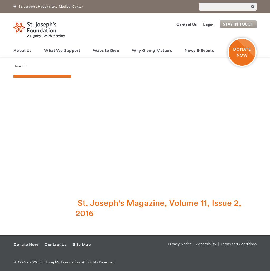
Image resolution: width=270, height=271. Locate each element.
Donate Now (25, 244)
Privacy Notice (180, 244)
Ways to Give (106, 50)
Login (208, 24)
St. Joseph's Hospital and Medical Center (50, 6)
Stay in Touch (238, 24)
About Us (22, 50)
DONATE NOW (242, 52)
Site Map (82, 244)
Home (18, 66)
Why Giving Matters (152, 50)
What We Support (62, 50)
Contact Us (186, 24)
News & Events (199, 50)
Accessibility (206, 244)
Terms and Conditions (239, 244)
